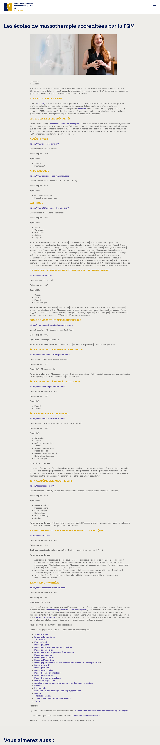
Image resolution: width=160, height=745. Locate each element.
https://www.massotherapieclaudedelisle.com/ (51, 325)
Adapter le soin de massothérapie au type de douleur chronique (63, 683)
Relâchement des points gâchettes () (57, 691)
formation (81, 108)
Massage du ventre (43, 655)
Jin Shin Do (39, 640)
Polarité (38, 685)
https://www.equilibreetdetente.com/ (47, 418)
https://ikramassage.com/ (42, 486)
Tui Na (37, 701)
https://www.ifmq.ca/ (40, 535)
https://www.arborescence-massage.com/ (49, 176)
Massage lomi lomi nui (44, 657)
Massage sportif (42, 665)
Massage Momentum (44, 660)
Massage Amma (41, 645)
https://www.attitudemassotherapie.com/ (49, 208)
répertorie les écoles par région (64, 124)
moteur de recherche (45, 617)
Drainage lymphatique (44, 637)
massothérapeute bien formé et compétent (67, 610)
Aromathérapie (41, 634)
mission (40, 103)
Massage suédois (42, 668)
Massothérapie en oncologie (47, 673)
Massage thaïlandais (44, 675)
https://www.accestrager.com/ (44, 144)
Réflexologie (40, 688)
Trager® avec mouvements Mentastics (52, 698)
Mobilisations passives (44, 680)
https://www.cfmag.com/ (41, 275)
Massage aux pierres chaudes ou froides (53, 647)
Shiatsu (37, 693)
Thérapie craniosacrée (45, 696)
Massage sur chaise (43, 670)
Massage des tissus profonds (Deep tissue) (54, 652)
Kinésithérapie (41, 642)
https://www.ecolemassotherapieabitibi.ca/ (50, 354)
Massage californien (43, 650)
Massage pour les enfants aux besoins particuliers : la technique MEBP (67, 662)
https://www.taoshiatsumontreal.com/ (48, 588)
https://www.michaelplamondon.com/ (47, 386)
